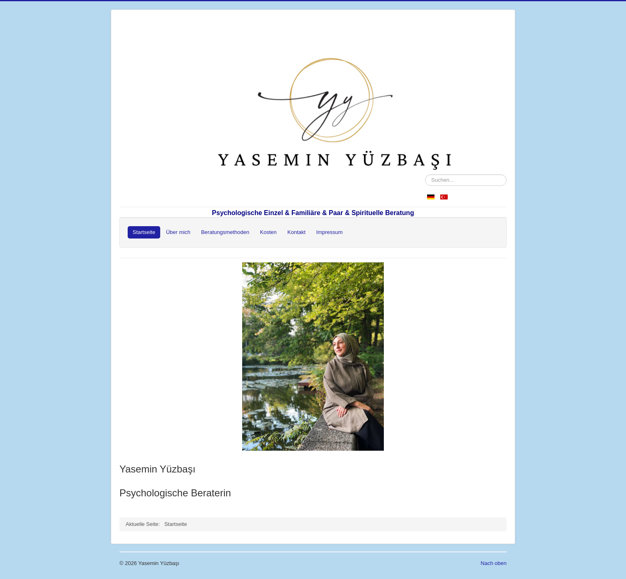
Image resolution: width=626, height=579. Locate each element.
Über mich (178, 232)
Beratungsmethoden (225, 232)
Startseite (144, 232)
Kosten (268, 232)
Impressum (329, 232)
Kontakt (296, 232)
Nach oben (494, 563)
